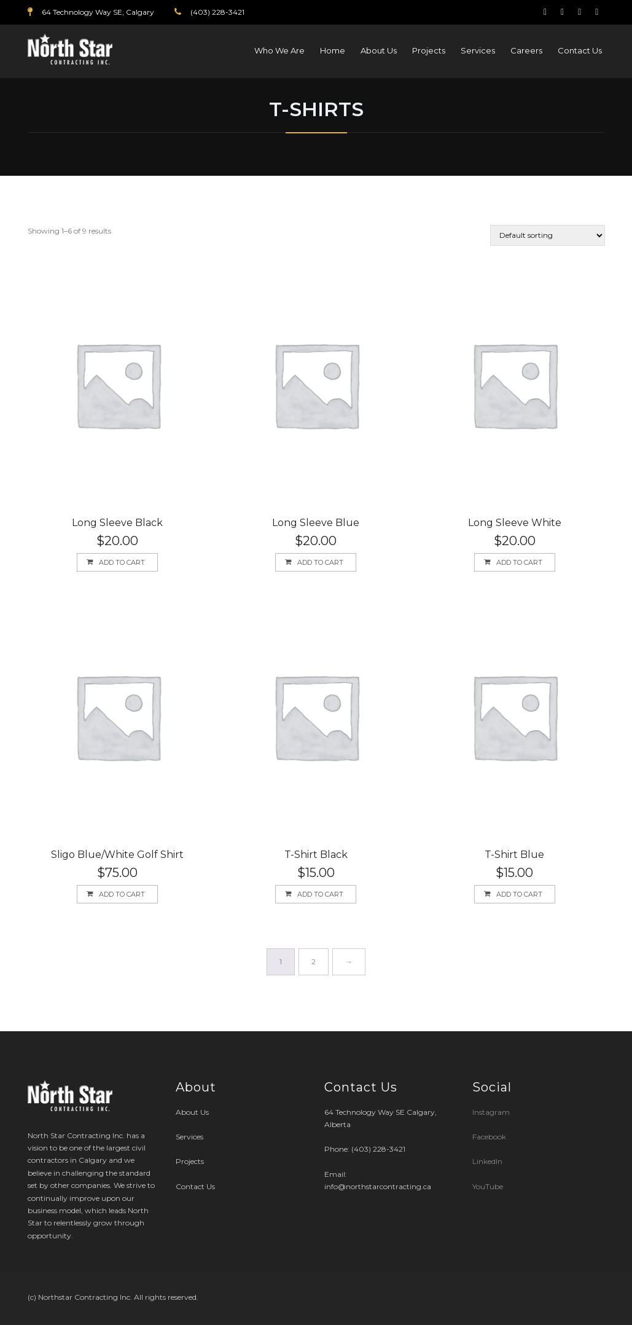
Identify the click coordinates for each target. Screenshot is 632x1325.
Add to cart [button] (122, 562)
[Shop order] (547, 235)
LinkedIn (487, 1161)
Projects (428, 50)
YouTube (487, 1186)
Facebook (489, 1136)
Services (478, 50)
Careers (526, 50)
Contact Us (580, 50)
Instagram (492, 1112)
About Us (379, 50)
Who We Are (279, 50)
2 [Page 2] (313, 961)
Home (332, 50)
